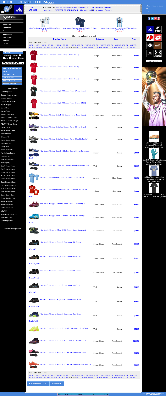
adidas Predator (63, 7)
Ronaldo (108, 10)
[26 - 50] (35, 45)
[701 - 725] (124, 47)
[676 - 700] (117, 47)
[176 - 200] (76, 45)
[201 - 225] (84, 45)
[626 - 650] (102, 47)
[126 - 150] (61, 45)
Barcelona (83, 7)
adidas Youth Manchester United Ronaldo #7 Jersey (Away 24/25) (80, 28)
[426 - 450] (42, 47)
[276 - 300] (106, 45)
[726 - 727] (132, 47)
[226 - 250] (91, 45)
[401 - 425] (35, 47)
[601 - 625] (94, 47)
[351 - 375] (129, 45)
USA (31, 7)
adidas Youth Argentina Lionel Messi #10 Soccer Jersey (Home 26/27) (119, 28)
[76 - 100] (47, 45)
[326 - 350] (121, 45)
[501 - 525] (65, 47)
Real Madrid (98, 10)
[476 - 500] (57, 47)
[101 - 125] (54, 45)
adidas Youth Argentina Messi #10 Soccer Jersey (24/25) (45, 28)
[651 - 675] (110, 47)
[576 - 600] (87, 47)
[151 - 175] (69, 45)
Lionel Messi (48, 10)
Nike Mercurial (85, 10)
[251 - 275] (99, 45)
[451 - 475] (50, 47)
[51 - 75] (41, 45)
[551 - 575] (79, 47)
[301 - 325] (114, 45)
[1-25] (30, 45)
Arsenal (74, 7)
